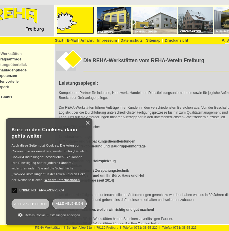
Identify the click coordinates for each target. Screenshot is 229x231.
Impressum (108, 40)
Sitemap (153, 40)
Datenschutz (132, 40)
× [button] (87, 123)
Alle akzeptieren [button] (30, 204)
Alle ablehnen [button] (69, 203)
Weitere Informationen (62, 180)
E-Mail (73, 40)
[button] (49, 215)
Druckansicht (176, 40)
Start (60, 40)
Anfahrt (88, 40)
